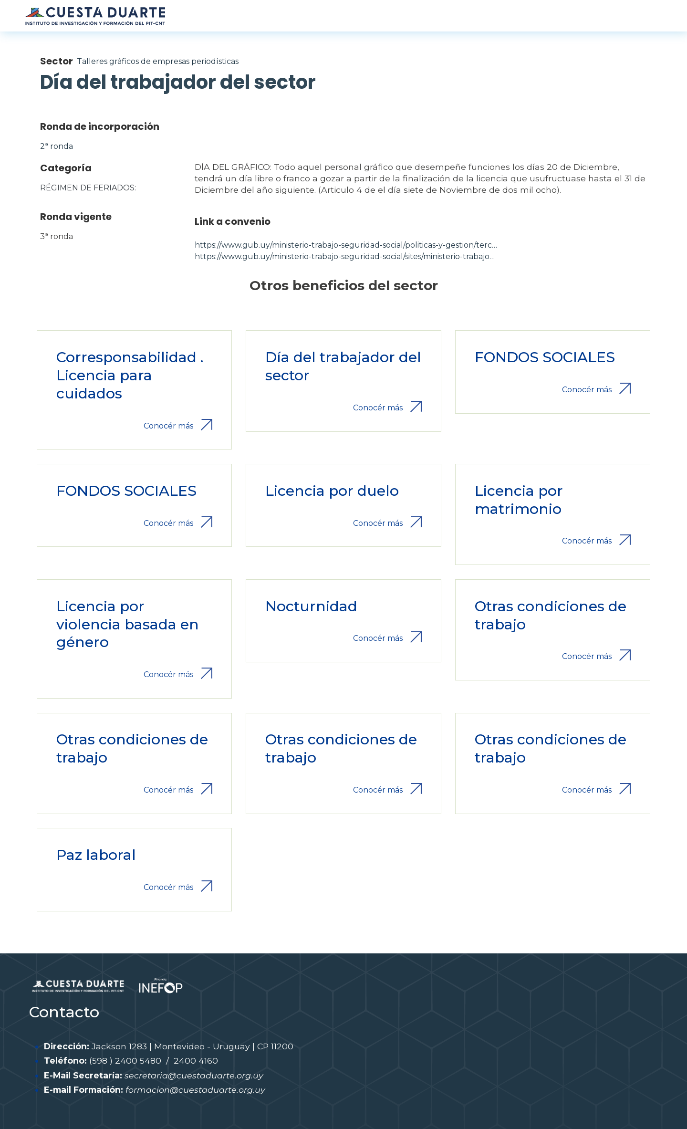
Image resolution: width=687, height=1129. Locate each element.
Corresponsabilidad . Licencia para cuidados (129, 375)
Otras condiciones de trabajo (550, 615)
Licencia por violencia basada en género (127, 624)
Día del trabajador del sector (343, 366)
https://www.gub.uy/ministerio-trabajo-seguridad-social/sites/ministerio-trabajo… (345, 256)
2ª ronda (56, 146)
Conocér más (168, 425)
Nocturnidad (311, 606)
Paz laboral (96, 855)
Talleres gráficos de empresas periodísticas (158, 61)
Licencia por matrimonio (519, 500)
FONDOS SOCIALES (545, 357)
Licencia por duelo (332, 491)
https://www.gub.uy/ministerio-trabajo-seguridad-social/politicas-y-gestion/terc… (346, 245)
